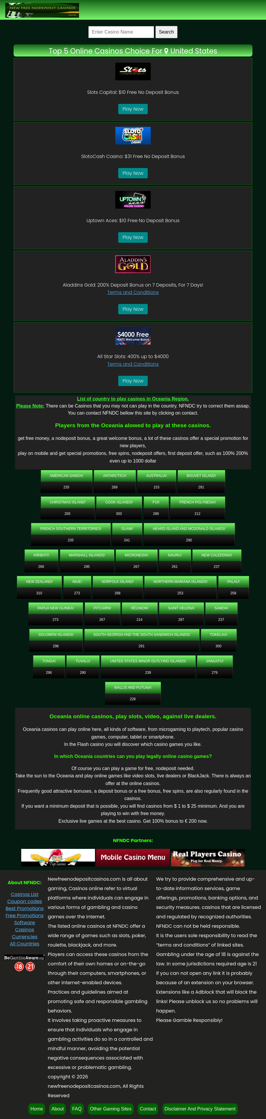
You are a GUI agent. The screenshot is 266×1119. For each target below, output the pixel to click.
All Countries (24, 943)
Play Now (133, 109)
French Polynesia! (197, 502)
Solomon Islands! (55, 635)
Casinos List (25, 894)
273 (77, 593)
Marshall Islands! (87, 555)
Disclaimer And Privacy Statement (200, 1108)
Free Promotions (25, 915)
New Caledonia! (216, 555)
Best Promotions (25, 908)
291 (201, 487)
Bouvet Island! (201, 476)
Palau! (233, 582)
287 (181, 620)
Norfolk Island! (118, 582)
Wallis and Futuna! (133, 688)
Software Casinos (24, 926)
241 (127, 540)
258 (233, 593)
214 (139, 620)
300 (119, 514)
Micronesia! (136, 555)
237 (217, 567)
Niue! (77, 582)
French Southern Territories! (70, 529)
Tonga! (49, 661)
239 (148, 673)
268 (118, 593)
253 (180, 593)
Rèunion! (139, 608)
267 (136, 567)
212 (198, 514)
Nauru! (175, 555)
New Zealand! (39, 582)
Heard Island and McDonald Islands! (189, 529)
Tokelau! (218, 635)
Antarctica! (114, 476)
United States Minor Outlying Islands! (148, 661)
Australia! (156, 476)
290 (189, 540)
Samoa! (221, 608)
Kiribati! (41, 555)
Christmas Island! (68, 502)
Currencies (24, 936)
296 (56, 646)
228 (133, 699)
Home (36, 1108)
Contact (148, 1108)
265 (67, 514)
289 (114, 487)
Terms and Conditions (133, 292)
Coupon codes (24, 901)
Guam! (127, 529)
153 (156, 487)
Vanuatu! (215, 661)
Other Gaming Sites (111, 1108)
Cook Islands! (119, 502)
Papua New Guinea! (55, 608)
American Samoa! (66, 476)
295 (87, 567)
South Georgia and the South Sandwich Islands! (141, 635)
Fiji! (156, 502)
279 (215, 673)
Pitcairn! (102, 608)
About (57, 1108)
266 (41, 567)
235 (66, 487)
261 (175, 567)
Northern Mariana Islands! (180, 582)
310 (39, 593)
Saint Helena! (181, 608)
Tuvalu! (82, 661)
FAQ (77, 1108)
